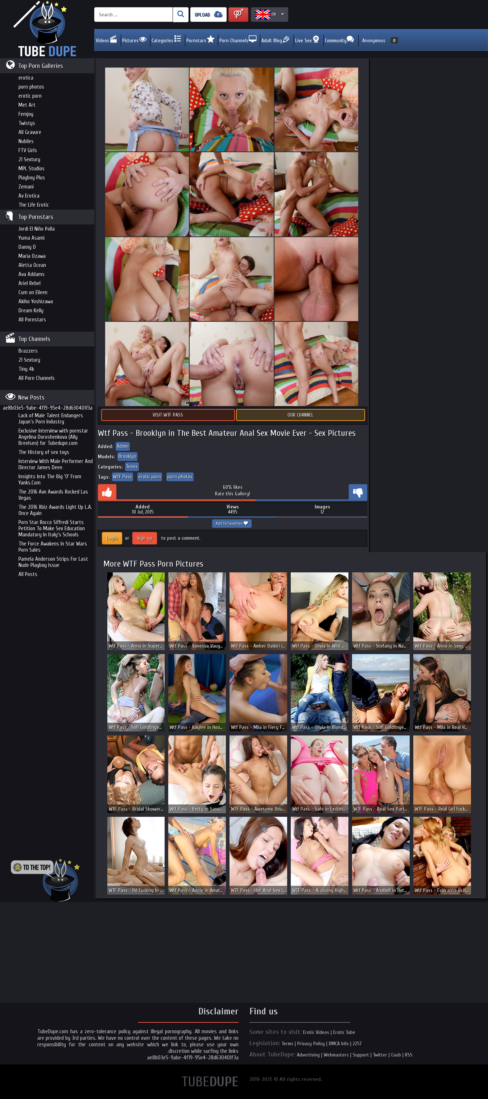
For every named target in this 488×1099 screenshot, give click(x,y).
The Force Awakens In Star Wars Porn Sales (52, 547)
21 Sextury (29, 160)
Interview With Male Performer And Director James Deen (55, 464)
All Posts (27, 574)
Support (361, 1055)
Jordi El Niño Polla (36, 229)
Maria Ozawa (32, 256)
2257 (357, 1044)
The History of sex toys (43, 452)
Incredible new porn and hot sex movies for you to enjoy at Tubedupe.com (47, 29)
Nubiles (26, 141)
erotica (25, 78)
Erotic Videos (316, 1032)
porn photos (31, 87)
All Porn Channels (36, 378)
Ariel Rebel (29, 283)
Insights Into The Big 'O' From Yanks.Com (49, 480)
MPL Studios (31, 169)
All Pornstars (32, 320)
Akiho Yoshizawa (35, 302)
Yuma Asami (31, 238)
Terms (287, 1044)
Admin (123, 446)
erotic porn (30, 96)
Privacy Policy (311, 1044)
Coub (396, 1055)
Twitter (380, 1055)
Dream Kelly (31, 311)
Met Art (27, 105)
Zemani (26, 187)
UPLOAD (208, 14)
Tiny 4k (26, 369)
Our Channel (301, 415)
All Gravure (29, 132)
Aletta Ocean (32, 265)
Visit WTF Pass (168, 415)
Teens (132, 466)
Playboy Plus (31, 178)
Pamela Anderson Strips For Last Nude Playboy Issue (53, 562)
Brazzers (28, 351)
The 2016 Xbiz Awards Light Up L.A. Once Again (55, 510)
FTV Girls (27, 150)
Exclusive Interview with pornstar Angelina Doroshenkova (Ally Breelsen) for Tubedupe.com (53, 437)
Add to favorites (232, 523)
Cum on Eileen (32, 292)
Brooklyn (127, 456)
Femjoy (25, 114)
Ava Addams (31, 274)
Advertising (308, 1055)
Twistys (26, 123)
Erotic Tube (344, 1032)
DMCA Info (339, 1044)
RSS (409, 1055)
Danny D (27, 247)
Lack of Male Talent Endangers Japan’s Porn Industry (50, 419)
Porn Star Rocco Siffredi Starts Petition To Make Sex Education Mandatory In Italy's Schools (51, 528)
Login (112, 538)
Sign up (144, 538)
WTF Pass (122, 477)
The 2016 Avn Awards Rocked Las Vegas (53, 495)
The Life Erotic (33, 205)
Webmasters (336, 1055)
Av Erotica (29, 196)
